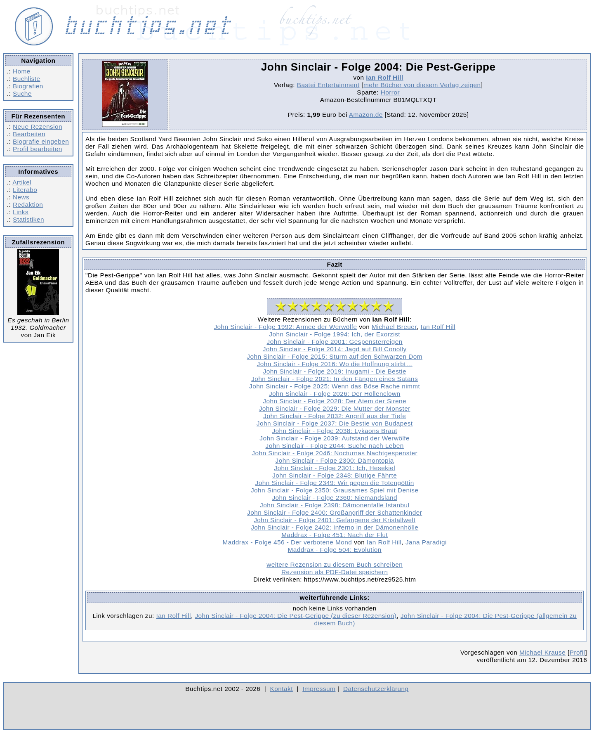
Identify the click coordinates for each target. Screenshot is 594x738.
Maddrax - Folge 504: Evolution (335, 549)
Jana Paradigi (426, 542)
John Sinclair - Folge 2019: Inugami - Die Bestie (334, 371)
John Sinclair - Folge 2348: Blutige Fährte (334, 475)
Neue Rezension (37, 126)
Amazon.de (366, 114)
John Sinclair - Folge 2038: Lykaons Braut (334, 430)
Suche (22, 93)
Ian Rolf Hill (384, 77)
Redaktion (28, 204)
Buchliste (26, 78)
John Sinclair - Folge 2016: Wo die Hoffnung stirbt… (334, 363)
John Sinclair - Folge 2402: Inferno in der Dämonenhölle (334, 527)
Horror (390, 92)
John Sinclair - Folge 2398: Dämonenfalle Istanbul (334, 505)
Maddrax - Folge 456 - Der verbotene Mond (287, 542)
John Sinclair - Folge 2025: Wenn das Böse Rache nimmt (334, 386)
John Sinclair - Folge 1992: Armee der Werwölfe (285, 326)
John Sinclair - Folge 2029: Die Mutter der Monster (334, 408)
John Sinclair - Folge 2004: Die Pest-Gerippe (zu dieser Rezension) (295, 615)
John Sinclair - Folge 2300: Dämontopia (335, 460)
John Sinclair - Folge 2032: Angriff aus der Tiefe (334, 415)
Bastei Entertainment (328, 84)
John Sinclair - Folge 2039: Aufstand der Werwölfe (334, 438)
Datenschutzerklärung (376, 688)
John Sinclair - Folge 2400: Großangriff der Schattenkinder (334, 512)
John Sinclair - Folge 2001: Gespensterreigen (335, 341)
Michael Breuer (394, 326)
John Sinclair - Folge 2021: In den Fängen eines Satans (334, 378)
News (21, 197)
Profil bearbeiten (37, 148)
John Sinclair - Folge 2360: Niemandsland (334, 497)
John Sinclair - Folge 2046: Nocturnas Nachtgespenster (334, 453)
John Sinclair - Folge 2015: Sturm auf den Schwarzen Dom (334, 356)
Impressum (318, 688)
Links (20, 211)
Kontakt (281, 688)
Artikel (21, 182)
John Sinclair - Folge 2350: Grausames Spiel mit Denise (334, 490)
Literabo (25, 189)
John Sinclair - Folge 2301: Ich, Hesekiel (334, 467)
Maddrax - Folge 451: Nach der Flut (334, 534)
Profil (577, 652)
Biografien (28, 86)
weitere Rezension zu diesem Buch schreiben (334, 564)
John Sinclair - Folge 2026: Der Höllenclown (335, 393)
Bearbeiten (29, 133)
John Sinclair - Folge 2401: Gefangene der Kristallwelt (334, 519)
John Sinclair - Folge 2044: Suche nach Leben (335, 445)
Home (22, 71)
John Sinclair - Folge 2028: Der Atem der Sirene (334, 400)
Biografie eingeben (41, 141)
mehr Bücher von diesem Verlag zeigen (422, 84)
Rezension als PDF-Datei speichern (334, 571)
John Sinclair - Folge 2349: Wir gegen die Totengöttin (334, 482)
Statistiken (28, 219)
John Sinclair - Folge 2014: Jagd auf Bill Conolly (335, 348)
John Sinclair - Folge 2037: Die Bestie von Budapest (335, 423)
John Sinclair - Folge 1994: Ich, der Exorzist (334, 334)
